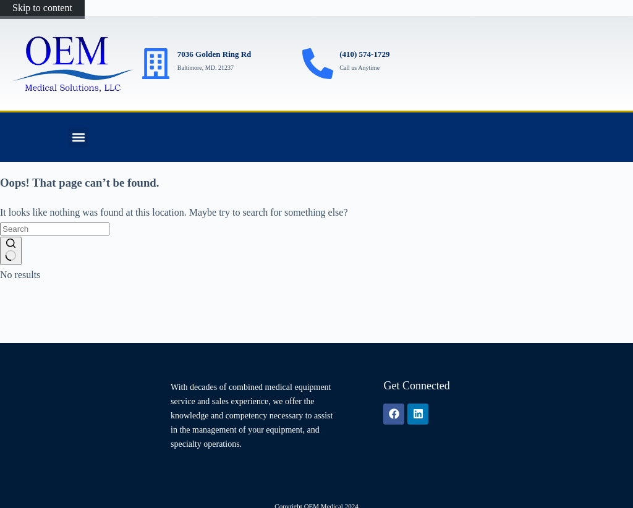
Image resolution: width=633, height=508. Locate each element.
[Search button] (11, 251)
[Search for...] (54, 228)
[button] (78, 137)
